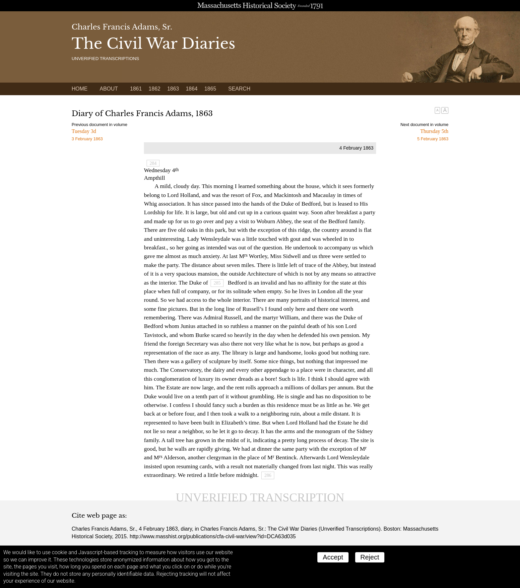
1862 (155, 89)
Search (239, 89)
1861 (136, 89)
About (108, 89)
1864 (192, 89)
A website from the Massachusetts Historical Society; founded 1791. (260, 5)
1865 (210, 89)
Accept (333, 557)
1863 (173, 89)
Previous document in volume (99, 124)
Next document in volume (424, 124)
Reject (369, 557)
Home (80, 89)
